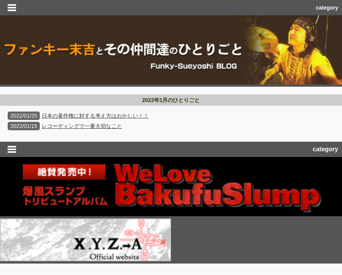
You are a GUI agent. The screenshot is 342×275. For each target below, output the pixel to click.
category (327, 8)
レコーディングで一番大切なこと (82, 126)
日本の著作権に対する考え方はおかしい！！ (95, 116)
